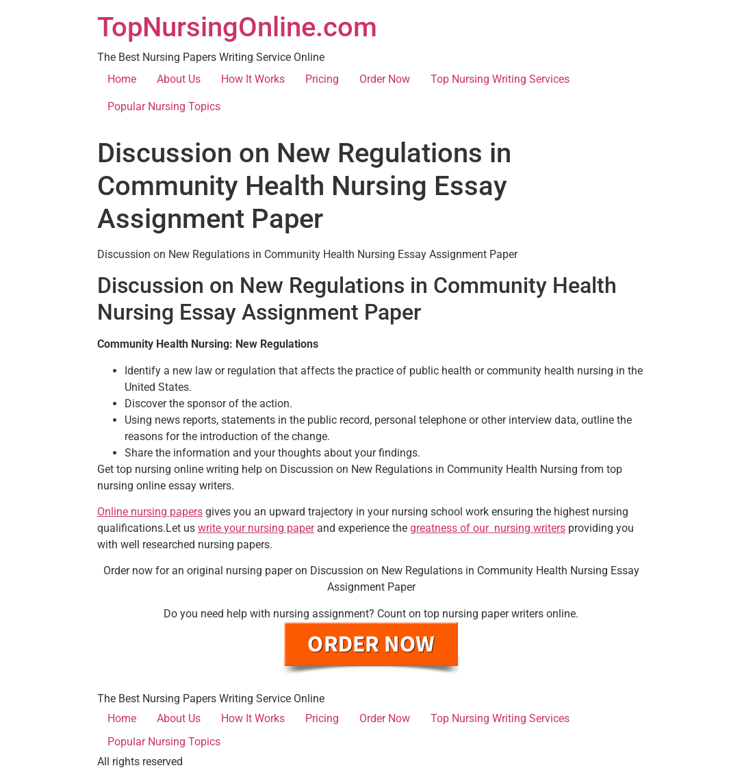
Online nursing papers (150, 511)
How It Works (253, 79)
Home (121, 79)
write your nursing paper (256, 528)
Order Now (384, 79)
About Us (179, 79)
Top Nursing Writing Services (500, 79)
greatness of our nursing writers (487, 528)
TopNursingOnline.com (237, 27)
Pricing (322, 79)
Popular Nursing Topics (163, 106)
